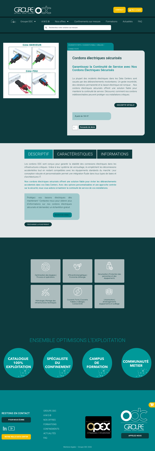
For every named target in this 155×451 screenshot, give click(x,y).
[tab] (38, 154)
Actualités (128, 21)
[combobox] (77, 27)
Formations (111, 21)
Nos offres (62, 21)
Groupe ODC (28, 21)
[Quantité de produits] (75, 127)
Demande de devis (87, 127)
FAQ (140, 21)
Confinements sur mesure (87, 21)
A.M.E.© (45, 21)
